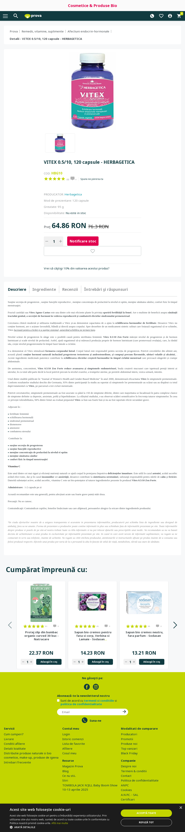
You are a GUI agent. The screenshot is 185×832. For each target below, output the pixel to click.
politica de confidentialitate (81, 704)
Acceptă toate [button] (146, 813)
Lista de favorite (73, 744)
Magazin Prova (72, 766)
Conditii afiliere (14, 744)
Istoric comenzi (73, 739)
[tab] (18, 289)
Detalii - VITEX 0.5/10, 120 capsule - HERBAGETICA (46, 39)
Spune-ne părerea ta (91, 179)
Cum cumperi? (14, 734)
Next (175, 625)
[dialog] (92, 818)
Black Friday (129, 753)
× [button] (180, 807)
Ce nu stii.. (69, 776)
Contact (126, 776)
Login (66, 734)
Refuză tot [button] (146, 822)
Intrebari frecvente (17, 762)
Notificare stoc (83, 241)
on (46, 178)
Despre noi (128, 766)
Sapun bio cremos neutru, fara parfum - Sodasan (144, 633)
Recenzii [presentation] (70, 289)
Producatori (129, 734)
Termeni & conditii (134, 771)
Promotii (127, 739)
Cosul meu (69, 753)
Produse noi (129, 744)
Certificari (128, 799)
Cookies (126, 790)
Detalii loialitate (15, 748)
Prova (14, 31)
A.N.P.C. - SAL (129, 795)
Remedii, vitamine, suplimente (43, 31)
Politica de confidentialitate (140, 780)
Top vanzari (129, 748)
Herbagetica (73, 194)
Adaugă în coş (49, 661)
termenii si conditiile (99, 700)
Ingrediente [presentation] (44, 289)
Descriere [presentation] (17, 289)
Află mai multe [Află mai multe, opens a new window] (60, 823)
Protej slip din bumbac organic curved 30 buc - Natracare (41, 635)
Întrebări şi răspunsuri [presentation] (106, 289)
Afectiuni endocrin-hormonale (88, 31)
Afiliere (67, 748)
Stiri (65, 780)
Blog (65, 771)
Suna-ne (95, 720)
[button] (63, 827)
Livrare (9, 739)
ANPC (125, 785)
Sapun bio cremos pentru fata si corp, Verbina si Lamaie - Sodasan (92, 635)
